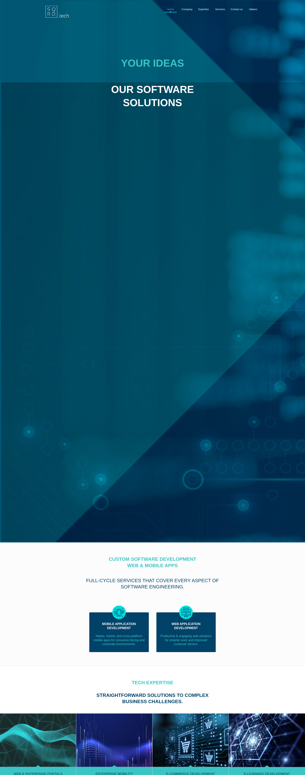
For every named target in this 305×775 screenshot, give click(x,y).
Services (220, 9)
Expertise (203, 9)
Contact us (237, 9)
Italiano (253, 9)
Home (170, 9)
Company (187, 9)
